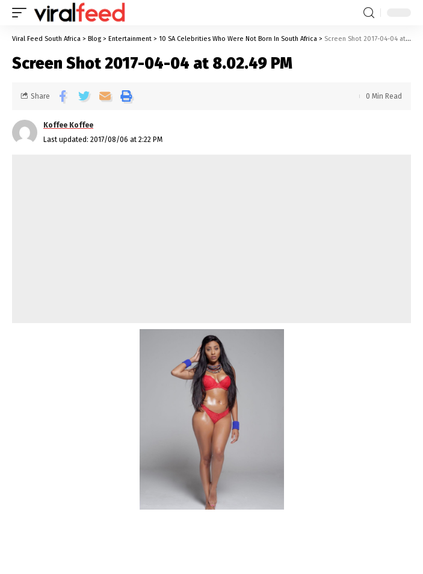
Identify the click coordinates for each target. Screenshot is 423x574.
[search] (368, 13)
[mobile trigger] (22, 12)
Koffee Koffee (68, 125)
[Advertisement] (211, 239)
